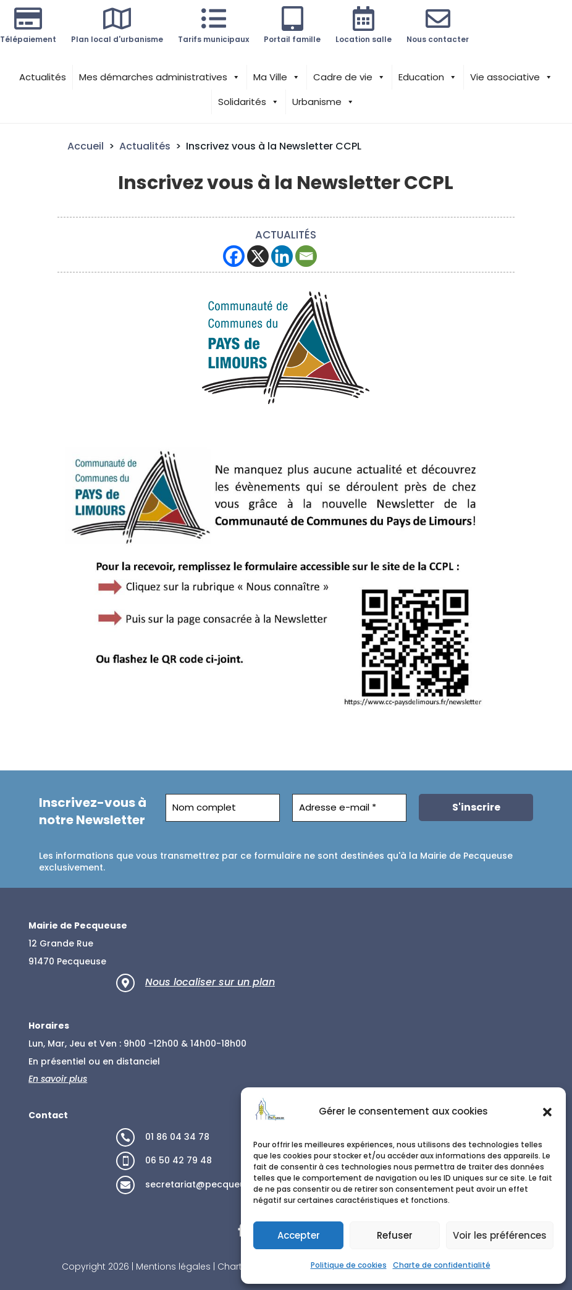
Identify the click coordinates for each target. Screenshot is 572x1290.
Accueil (85, 146)
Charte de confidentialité (441, 1265)
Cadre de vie (349, 77)
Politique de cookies (349, 1265)
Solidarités (248, 102)
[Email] (306, 256)
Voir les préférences (500, 1235)
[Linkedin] (282, 256)
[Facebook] (234, 256)
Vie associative (511, 77)
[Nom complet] (223, 808)
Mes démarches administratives (159, 77)
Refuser (395, 1235)
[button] (547, 1112)
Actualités (42, 76)
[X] (258, 256)
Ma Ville (276, 77)
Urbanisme (323, 102)
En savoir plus (57, 1079)
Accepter (298, 1235)
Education (427, 77)
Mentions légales (173, 1266)
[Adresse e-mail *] (349, 808)
